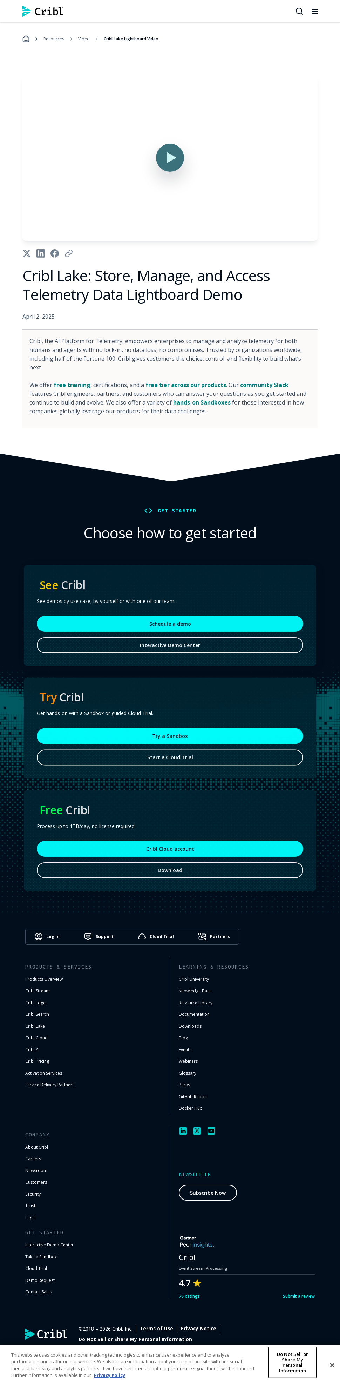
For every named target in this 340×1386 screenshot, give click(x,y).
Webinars (188, 1061)
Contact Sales (38, 1292)
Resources (53, 39)
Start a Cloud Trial (170, 760)
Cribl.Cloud (36, 1038)
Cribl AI (32, 1050)
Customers (36, 1182)
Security (33, 1194)
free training (72, 385)
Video (84, 39)
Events (185, 1050)
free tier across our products (185, 385)
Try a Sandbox (170, 738)
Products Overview (44, 979)
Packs (184, 1085)
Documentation (194, 1014)
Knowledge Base (195, 991)
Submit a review (299, 1296)
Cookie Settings (295, 1328)
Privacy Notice (250, 1328)
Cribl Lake (35, 1026)
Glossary (187, 1073)
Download (170, 874)
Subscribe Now (208, 1192)
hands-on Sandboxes (202, 402)
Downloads (190, 1026)
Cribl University (194, 979)
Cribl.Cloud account (170, 852)
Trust (30, 1206)
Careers (33, 1159)
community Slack (264, 385)
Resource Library (195, 1003)
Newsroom (36, 1171)
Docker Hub (191, 1108)
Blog (183, 1038)
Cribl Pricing (37, 1061)
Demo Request (40, 1280)
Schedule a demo (170, 627)
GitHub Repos (192, 1097)
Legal (30, 1218)
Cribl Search (37, 1014)
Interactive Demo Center (170, 649)
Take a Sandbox (41, 1257)
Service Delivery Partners (49, 1085)
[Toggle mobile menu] (315, 11)
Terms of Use (208, 1328)
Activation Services (43, 1073)
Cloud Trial (36, 1268)
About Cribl (36, 1147)
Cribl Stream (37, 991)
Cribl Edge (35, 1003)
